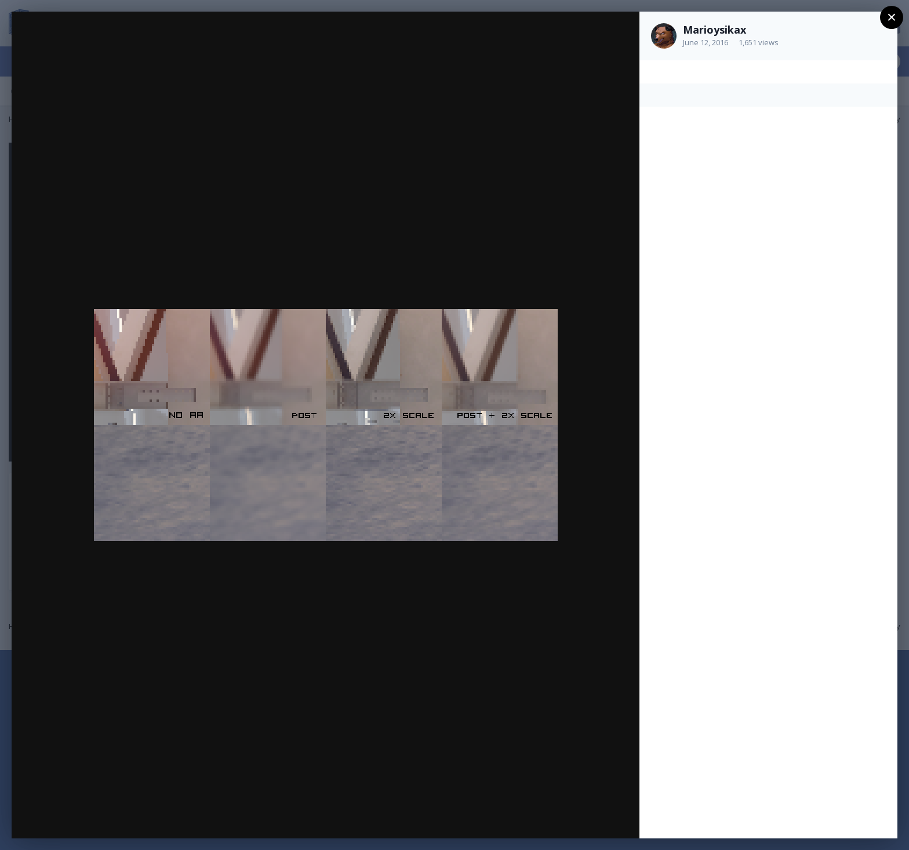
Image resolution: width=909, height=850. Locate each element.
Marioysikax (714, 30)
